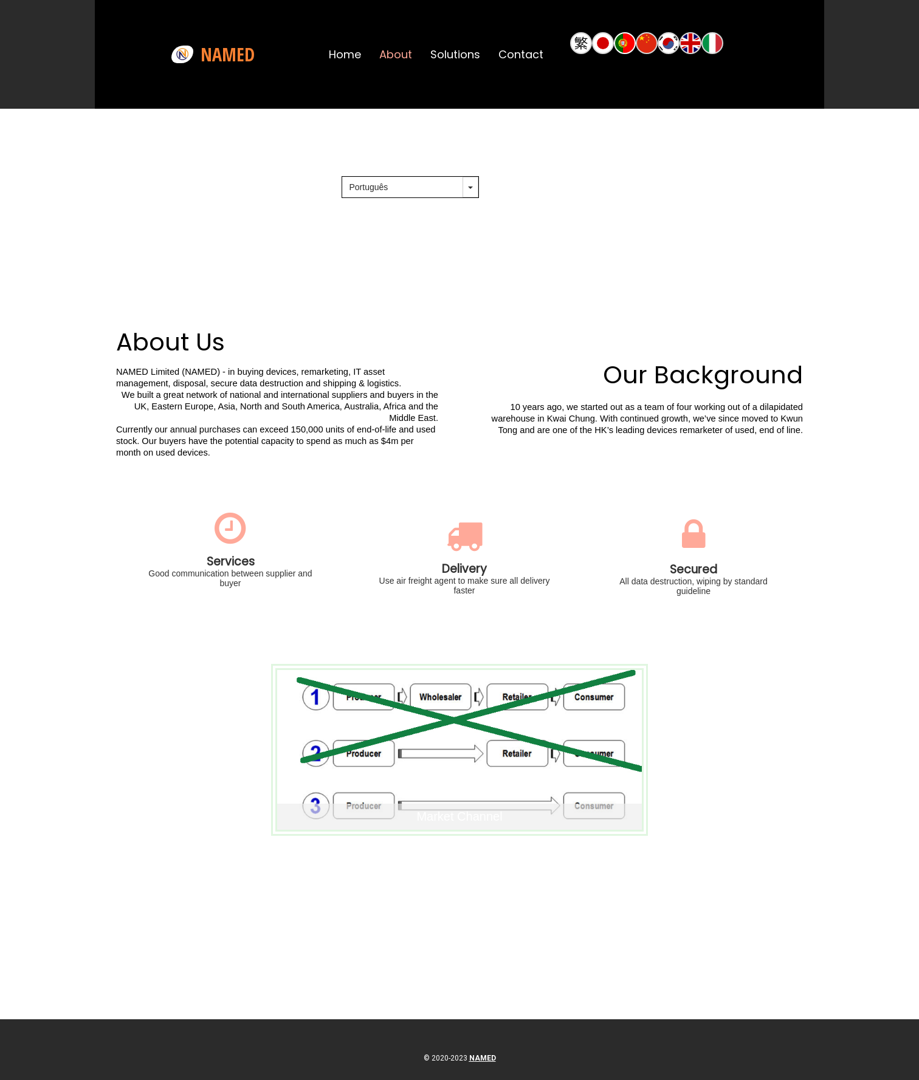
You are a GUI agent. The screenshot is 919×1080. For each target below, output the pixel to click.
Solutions (455, 54)
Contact (520, 54)
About (395, 54)
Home (345, 54)
